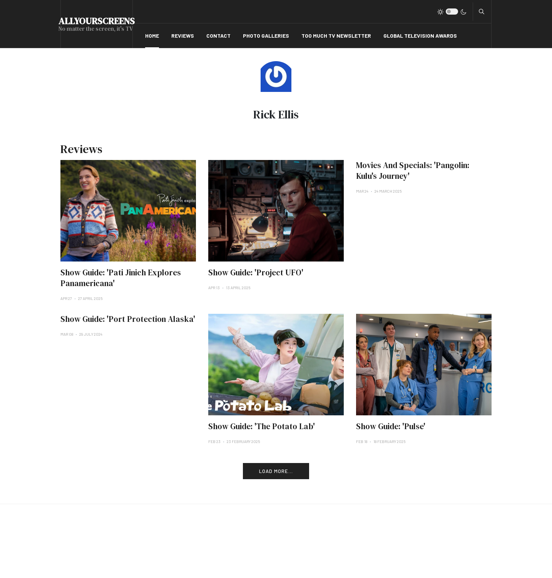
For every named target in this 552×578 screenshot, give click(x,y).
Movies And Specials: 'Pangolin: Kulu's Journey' (412, 171)
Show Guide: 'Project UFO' (255, 272)
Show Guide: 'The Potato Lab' (261, 426)
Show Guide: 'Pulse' (390, 426)
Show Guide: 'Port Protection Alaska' (127, 319)
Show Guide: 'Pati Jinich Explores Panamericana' (120, 278)
